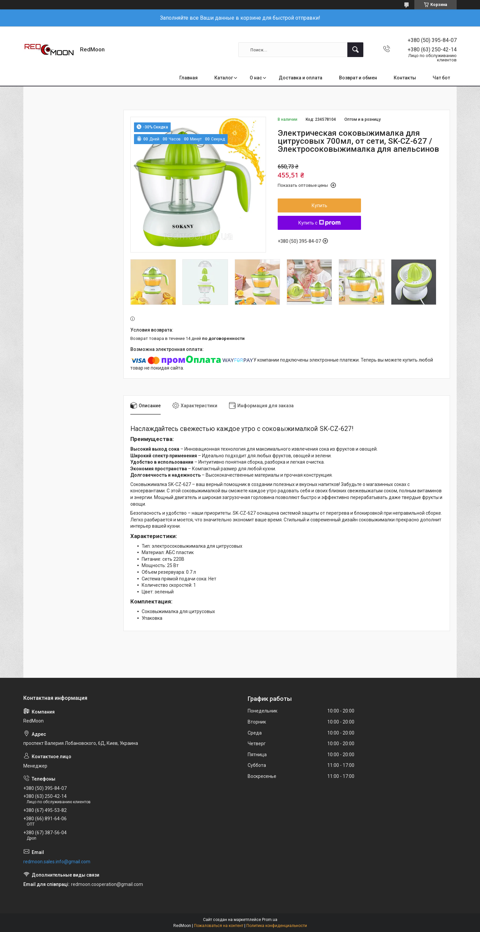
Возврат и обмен (358, 77)
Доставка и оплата (300, 77)
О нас (256, 77)
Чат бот (441, 77)
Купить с (319, 223)
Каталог (223, 77)
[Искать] (355, 49)
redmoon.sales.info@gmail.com (56, 861)
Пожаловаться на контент (218, 925)
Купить (319, 205)
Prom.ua (269, 919)
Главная (188, 77)
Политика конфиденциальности (276, 925)
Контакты (405, 77)
